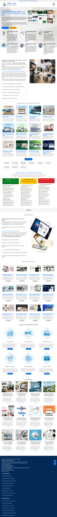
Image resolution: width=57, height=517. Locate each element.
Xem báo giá (13, 27)
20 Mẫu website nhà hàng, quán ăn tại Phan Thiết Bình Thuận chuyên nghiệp (34, 314)
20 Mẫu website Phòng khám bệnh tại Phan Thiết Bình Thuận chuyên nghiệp (8, 295)
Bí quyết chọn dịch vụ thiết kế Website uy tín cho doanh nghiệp (8, 443)
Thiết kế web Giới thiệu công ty (23, 167)
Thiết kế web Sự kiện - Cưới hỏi (6, 167)
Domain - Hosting (47, 366)
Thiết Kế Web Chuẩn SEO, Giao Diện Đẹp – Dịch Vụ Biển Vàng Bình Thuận (21, 443)
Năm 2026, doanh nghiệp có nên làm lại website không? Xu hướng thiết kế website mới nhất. (49, 396)
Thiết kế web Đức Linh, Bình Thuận (8, 510)
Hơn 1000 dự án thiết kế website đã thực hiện (28, 103)
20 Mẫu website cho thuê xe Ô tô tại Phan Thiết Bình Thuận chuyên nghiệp (7, 275)
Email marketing (28, 366)
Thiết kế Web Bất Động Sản (7, 163)
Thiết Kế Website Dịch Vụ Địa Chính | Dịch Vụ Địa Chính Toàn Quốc (48, 134)
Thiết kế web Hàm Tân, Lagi (7, 503)
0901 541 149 (26, 0)
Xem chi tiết (5, 27)
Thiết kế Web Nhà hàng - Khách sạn (15, 167)
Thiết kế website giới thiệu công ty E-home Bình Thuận (21, 134)
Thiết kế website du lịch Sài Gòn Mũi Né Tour (7, 117)
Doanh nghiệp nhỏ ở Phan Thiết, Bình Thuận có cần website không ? (22, 395)
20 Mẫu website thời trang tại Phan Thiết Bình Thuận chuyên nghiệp (8, 314)
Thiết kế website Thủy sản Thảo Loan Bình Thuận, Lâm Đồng (8, 134)
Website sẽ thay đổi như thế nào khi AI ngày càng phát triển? (35, 395)
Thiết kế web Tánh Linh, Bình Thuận (8, 508)
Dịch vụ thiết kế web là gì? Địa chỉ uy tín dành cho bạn (49, 418)
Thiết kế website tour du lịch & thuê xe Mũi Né (21, 117)
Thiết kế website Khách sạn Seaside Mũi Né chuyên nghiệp (34, 134)
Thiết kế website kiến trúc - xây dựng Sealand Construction (34, 117)
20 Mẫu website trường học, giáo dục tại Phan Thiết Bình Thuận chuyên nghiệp (48, 295)
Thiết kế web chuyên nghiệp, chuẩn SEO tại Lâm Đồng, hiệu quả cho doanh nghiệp (8, 395)
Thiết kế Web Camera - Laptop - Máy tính (23, 163)
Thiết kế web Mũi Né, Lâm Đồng (7, 505)
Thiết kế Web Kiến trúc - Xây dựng (15, 163)
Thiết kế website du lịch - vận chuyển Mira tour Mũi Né (48, 117)
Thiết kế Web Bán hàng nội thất (40, 163)
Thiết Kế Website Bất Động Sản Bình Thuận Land (7, 152)
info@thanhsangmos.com (33, 0)
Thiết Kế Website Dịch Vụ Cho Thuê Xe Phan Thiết (34, 152)
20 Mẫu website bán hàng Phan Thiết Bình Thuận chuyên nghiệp (34, 275)
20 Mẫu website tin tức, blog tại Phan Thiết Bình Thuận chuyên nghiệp (21, 295)
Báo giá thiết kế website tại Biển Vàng (12, 236)
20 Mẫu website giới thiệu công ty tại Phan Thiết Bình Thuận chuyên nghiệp (48, 275)
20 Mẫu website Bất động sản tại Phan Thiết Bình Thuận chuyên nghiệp (35, 295)
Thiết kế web (10, 341)
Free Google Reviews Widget (28, 214)
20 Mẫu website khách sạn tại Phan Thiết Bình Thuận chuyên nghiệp (48, 314)
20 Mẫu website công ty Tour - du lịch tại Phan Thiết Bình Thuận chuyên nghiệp (21, 275)
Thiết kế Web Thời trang (48, 163)
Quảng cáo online (46, 341)
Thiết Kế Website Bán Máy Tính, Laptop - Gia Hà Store (21, 152)
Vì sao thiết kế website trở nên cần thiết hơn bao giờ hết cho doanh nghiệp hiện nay (21, 420)
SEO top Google (28, 341)
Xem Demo (8, 300)
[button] (1, 213)
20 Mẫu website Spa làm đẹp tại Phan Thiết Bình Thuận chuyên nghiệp (21, 314)
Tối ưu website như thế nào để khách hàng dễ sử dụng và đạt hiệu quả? (8, 419)
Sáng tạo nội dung (10, 366)
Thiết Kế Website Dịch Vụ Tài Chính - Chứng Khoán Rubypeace (48, 152)
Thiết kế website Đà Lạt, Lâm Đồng (8, 515)
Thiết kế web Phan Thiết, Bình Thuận (8, 500)
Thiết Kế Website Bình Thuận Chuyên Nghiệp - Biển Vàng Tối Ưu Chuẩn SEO (35, 443)
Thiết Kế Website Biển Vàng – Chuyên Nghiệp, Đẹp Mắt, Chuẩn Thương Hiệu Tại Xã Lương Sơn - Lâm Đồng (49, 444)
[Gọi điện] (55, 464)
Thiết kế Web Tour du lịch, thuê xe (32, 163)
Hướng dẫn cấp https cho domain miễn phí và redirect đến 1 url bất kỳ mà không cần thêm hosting (35, 420)
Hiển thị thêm (28, 159)
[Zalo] (55, 461)
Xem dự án (10, 348)
